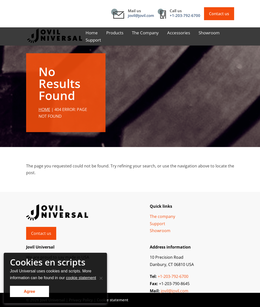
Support (93, 40)
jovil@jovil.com (141, 15)
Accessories (178, 33)
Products (114, 33)
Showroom (209, 33)
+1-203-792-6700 (185, 15)
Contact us (219, 13)
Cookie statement (112, 299)
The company (162, 216)
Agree (29, 291)
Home (92, 33)
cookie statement (81, 278)
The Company (145, 33)
